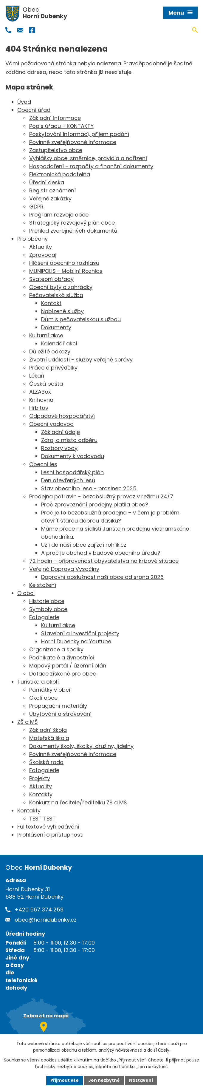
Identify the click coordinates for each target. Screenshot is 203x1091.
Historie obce (46, 601)
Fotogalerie (44, 617)
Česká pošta (46, 383)
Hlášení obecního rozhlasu (64, 263)
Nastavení (141, 1080)
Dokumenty (56, 327)
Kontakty (40, 794)
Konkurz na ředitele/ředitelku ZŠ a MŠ (78, 802)
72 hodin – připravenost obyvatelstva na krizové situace (104, 561)
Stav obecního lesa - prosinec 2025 (89, 488)
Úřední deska (46, 182)
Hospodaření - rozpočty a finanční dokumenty (91, 166)
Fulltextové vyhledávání (48, 826)
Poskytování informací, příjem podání (79, 134)
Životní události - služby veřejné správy (81, 359)
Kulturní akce (46, 335)
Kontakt (51, 303)
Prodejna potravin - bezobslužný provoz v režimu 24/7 (101, 496)
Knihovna (41, 400)
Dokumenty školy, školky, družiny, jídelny (81, 746)
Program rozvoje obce (59, 214)
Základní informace (55, 118)
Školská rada (46, 762)
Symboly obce (48, 609)
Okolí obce (43, 697)
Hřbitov (38, 408)
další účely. (158, 1050)
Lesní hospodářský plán (72, 472)
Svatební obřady (51, 279)
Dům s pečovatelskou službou (81, 319)
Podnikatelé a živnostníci (61, 657)
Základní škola (48, 730)
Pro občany (32, 238)
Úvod (24, 102)
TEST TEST (42, 818)
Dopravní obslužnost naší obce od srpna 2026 (102, 577)
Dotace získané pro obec (62, 673)
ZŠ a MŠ (27, 722)
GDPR (36, 206)
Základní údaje (60, 432)
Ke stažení (42, 585)
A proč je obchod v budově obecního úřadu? (100, 553)
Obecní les (43, 464)
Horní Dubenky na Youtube (76, 641)
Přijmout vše (64, 1080)
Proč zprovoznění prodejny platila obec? (94, 504)
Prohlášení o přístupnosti (50, 834)
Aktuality (40, 247)
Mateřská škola (49, 738)
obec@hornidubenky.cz (46, 919)
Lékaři (36, 375)
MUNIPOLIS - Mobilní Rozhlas (66, 271)
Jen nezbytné (104, 1080)
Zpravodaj (42, 255)
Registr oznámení (52, 190)
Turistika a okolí (38, 681)
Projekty (39, 778)
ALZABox (40, 391)
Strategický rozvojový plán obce (72, 222)
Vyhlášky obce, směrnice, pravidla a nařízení (88, 158)
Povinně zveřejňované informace (72, 142)
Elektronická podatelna (59, 174)
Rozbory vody (59, 448)
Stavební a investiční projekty (80, 633)
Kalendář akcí (59, 343)
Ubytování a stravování (60, 714)
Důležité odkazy (49, 351)
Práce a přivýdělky (53, 367)
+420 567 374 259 (39, 909)
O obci (26, 593)
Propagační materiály (58, 706)
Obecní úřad (33, 110)
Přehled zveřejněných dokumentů (73, 230)
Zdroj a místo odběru (69, 440)
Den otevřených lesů (68, 480)
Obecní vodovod (51, 424)
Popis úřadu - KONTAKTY (61, 126)
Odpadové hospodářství (62, 416)
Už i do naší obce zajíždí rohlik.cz (83, 544)
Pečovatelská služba (56, 295)
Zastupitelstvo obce (55, 150)
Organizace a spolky (56, 649)
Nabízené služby (62, 311)
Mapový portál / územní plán (67, 665)
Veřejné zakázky (50, 198)
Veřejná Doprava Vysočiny (64, 569)
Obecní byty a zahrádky (60, 287)
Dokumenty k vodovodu (72, 456)
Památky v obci (49, 689)
